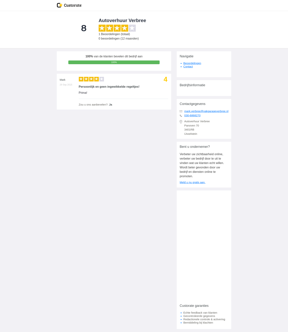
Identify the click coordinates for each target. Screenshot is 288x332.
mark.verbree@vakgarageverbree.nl (206, 111)
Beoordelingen (192, 63)
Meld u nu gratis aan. (192, 182)
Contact (188, 66)
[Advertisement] (204, 245)
